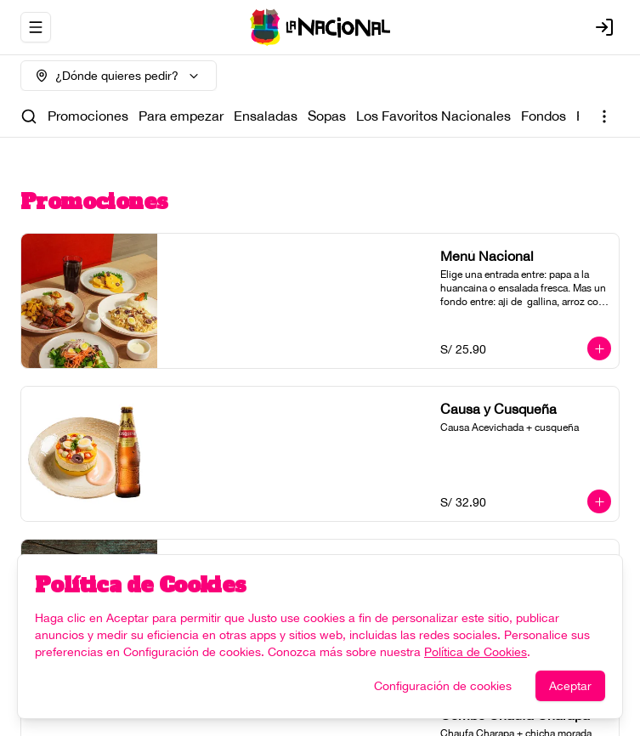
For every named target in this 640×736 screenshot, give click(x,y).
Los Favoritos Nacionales (433, 115)
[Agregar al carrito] (599, 348)
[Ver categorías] (604, 116)
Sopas (327, 115)
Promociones (88, 115)
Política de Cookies (475, 652)
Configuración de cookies (443, 686)
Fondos (543, 115)
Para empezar (181, 115)
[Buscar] (28, 116)
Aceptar (570, 686)
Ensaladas (265, 115)
